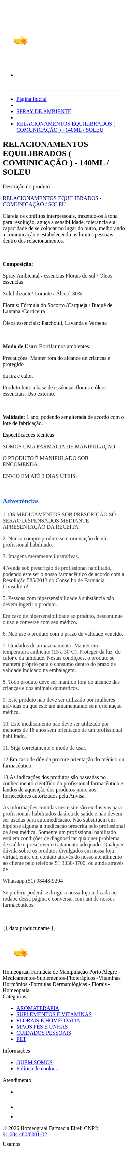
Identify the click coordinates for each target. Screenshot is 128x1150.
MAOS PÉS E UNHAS (42, 1027)
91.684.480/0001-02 (25, 1134)
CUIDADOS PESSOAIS (43, 1033)
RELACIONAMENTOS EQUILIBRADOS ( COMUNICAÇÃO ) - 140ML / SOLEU (65, 127)
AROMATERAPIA (37, 1008)
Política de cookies (37, 1068)
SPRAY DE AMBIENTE (43, 111)
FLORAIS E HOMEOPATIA (48, 1020)
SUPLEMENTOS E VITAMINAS (53, 1014)
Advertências (21, 501)
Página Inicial (31, 99)
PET (21, 1039)
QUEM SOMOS (34, 1062)
